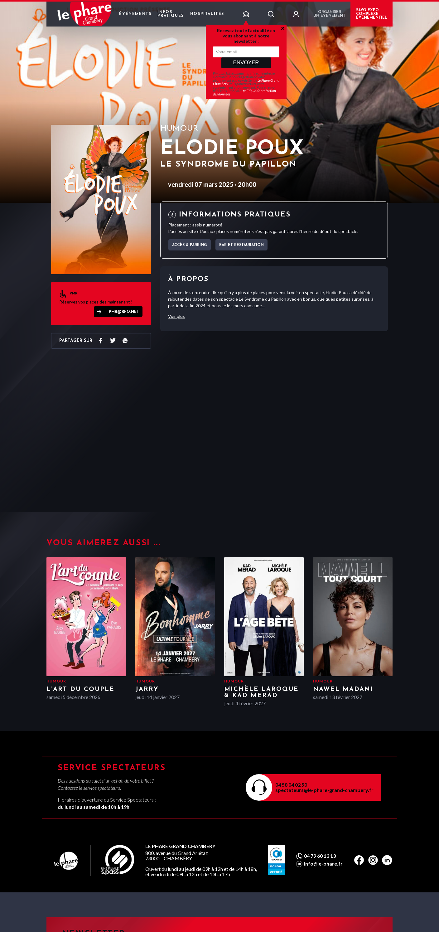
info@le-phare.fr (323, 863)
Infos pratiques (170, 14)
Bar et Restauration (241, 245)
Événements (135, 14)
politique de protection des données (244, 92)
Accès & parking (189, 245)
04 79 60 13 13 (320, 856)
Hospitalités (207, 14)
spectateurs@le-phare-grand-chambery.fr (324, 790)
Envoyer (246, 63)
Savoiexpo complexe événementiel (371, 14)
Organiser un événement (329, 14)
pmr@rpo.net (124, 312)
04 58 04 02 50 (291, 784)
